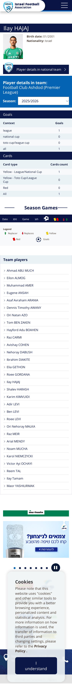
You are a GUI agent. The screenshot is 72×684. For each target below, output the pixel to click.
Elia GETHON (16, 367)
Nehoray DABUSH (19, 352)
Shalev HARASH (18, 389)
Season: (9, 101)
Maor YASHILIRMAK (20, 486)
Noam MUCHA (17, 449)
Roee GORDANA (18, 374)
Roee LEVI (14, 419)
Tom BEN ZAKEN (18, 322)
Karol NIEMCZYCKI (20, 456)
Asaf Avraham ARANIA (22, 300)
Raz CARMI (14, 337)
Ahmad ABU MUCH (20, 270)
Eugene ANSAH (17, 293)
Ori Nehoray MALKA (21, 426)
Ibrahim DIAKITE (18, 360)
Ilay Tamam (15, 478)
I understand (36, 665)
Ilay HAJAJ (13, 382)
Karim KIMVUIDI (18, 397)
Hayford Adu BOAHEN (22, 330)
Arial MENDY (16, 441)
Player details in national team (32, 69)
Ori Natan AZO (17, 315)
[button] (64, 5)
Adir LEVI (13, 404)
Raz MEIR (13, 434)
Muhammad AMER (20, 285)
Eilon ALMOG (16, 278)
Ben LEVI (13, 411)
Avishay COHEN (18, 345)
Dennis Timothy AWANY (24, 308)
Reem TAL (14, 471)
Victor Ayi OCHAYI (19, 463)
